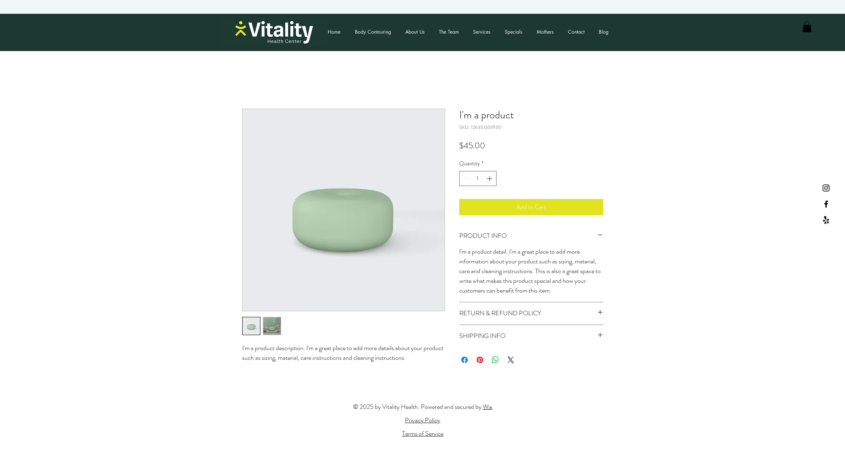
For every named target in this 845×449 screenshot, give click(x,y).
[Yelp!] (826, 220)
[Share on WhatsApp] (495, 360)
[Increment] (490, 178)
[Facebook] (826, 204)
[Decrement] (465, 178)
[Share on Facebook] (464, 360)
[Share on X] (511, 360)
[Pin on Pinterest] (480, 360)
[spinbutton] (478, 178)
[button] (807, 26)
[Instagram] (826, 187)
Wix (487, 406)
